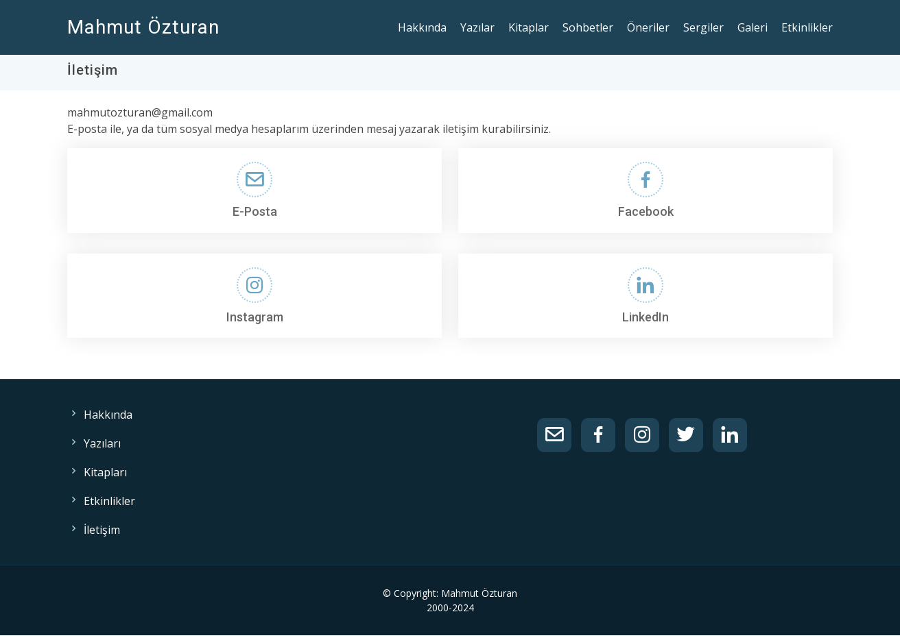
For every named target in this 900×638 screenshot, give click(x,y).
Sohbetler (587, 27)
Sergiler (703, 27)
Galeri (752, 27)
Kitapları (105, 472)
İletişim (102, 529)
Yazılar (477, 27)
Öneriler (648, 27)
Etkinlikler (807, 27)
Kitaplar (528, 27)
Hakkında (422, 27)
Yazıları (102, 443)
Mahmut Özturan (143, 27)
